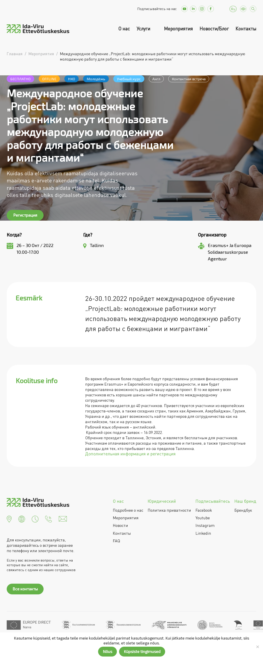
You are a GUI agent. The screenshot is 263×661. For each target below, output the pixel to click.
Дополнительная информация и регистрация (130, 453)
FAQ (116, 540)
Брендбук (243, 510)
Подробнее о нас (128, 510)
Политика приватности (169, 510)
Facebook (204, 510)
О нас (124, 29)
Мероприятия (178, 29)
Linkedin (203, 533)
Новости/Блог (214, 29)
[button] (9, 518)
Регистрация (25, 215)
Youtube (203, 517)
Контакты (246, 29)
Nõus (107, 651)
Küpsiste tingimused (142, 651)
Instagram (205, 525)
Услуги (144, 29)
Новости (120, 525)
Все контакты (25, 588)
